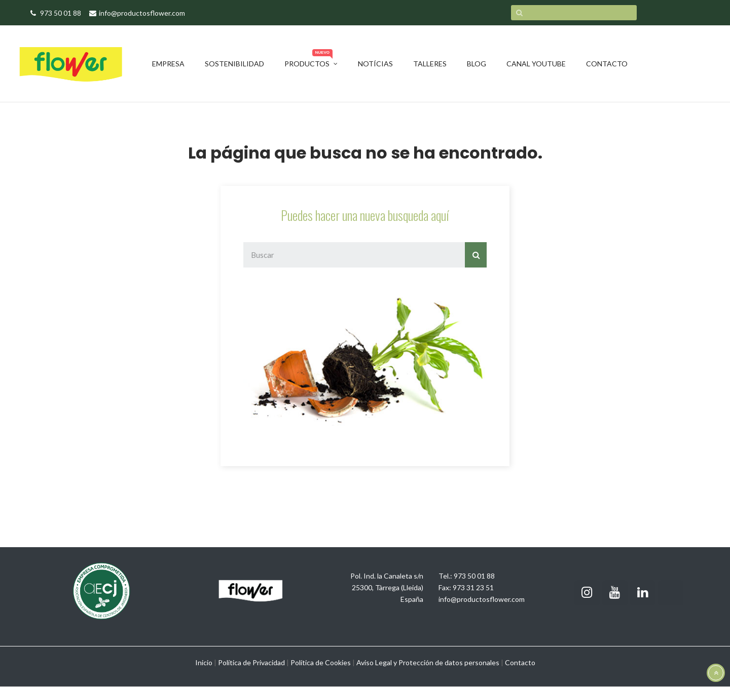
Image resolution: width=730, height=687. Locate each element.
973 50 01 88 (474, 575)
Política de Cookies (320, 662)
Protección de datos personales (448, 662)
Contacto (520, 662)
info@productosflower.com (482, 599)
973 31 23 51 (473, 587)
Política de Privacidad (251, 662)
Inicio (203, 662)
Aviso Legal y (376, 662)
